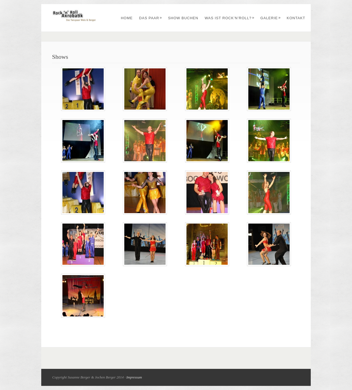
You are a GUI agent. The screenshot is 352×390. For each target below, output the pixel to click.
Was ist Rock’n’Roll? (229, 18)
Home (127, 18)
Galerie (270, 18)
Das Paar (150, 18)
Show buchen (183, 18)
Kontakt (296, 18)
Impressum (134, 377)
